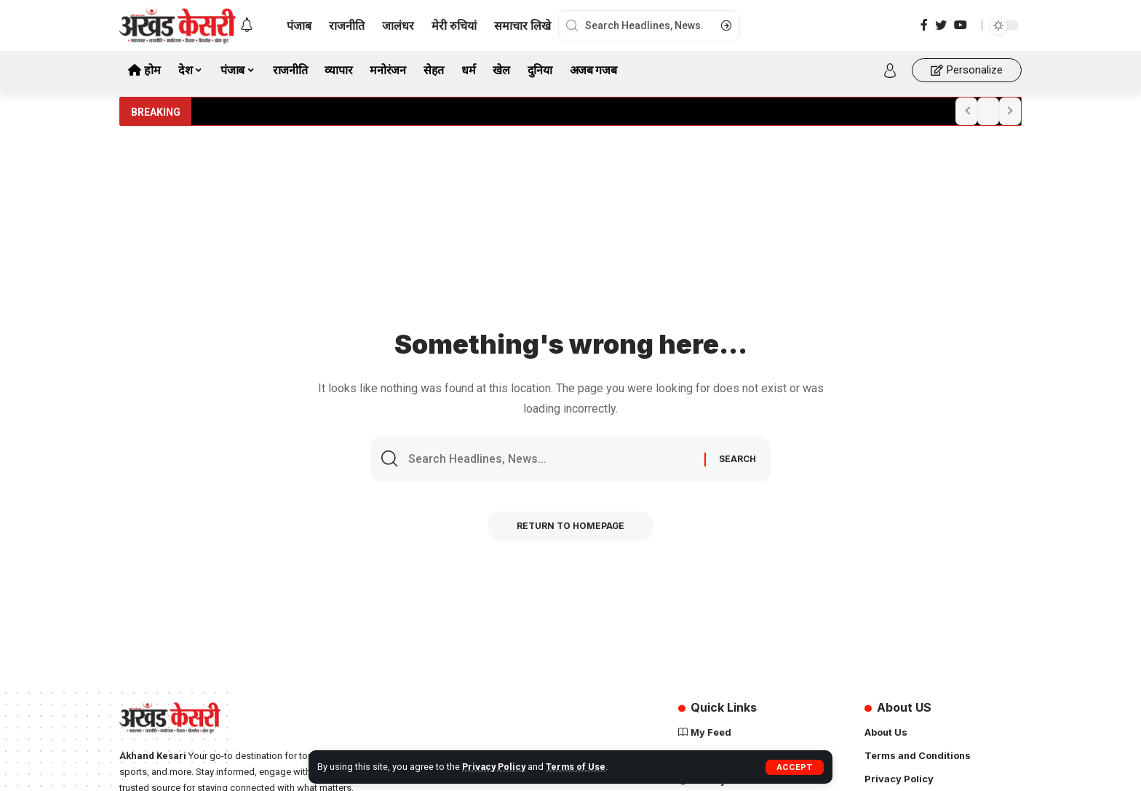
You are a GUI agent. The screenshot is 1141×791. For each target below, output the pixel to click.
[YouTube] (960, 25)
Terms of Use (577, 766)
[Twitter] (940, 25)
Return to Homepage (571, 525)
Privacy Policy (494, 766)
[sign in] (890, 70)
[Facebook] (924, 25)
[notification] (246, 25)
